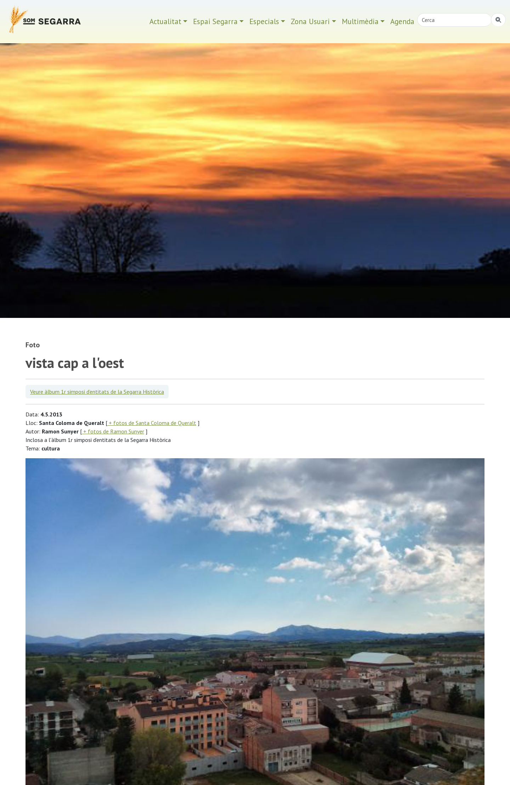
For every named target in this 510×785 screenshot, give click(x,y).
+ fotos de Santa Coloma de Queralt (151, 422)
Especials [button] (264, 21)
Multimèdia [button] (360, 21)
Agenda (402, 21)
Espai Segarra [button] (215, 21)
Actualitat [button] (165, 21)
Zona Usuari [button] (310, 21)
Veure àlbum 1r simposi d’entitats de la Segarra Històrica (97, 391)
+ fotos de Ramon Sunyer (113, 431)
